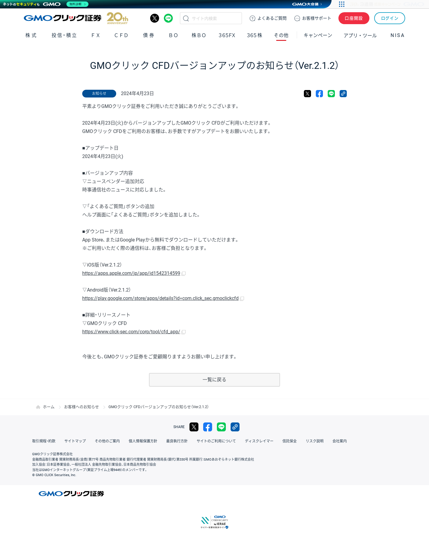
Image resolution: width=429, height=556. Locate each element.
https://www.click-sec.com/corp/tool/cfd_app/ (131, 331)
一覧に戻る (214, 379)
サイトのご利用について (216, 441)
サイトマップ (75, 441)
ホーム (49, 407)
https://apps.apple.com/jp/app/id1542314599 (131, 273)
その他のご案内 (107, 441)
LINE (168, 18)
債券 (149, 35)
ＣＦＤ (121, 35)
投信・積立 (65, 35)
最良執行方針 (177, 441)
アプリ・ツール (360, 35)
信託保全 (289, 441)
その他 (281, 35)
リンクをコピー (343, 93)
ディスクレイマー (259, 441)
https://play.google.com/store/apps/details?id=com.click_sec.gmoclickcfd (160, 298)
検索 (186, 18)
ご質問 (272, 18)
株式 (31, 35)
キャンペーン (318, 35)
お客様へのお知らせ (81, 407)
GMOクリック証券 (76, 18)
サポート (316, 18)
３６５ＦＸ (226, 35)
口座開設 (354, 18)
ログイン (390, 18)
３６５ (254, 35)
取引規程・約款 (43, 441)
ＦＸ (96, 35)
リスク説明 (315, 441)
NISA (398, 35)
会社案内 (339, 441)
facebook (319, 93)
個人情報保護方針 (143, 441)
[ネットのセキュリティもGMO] (45, 4)
